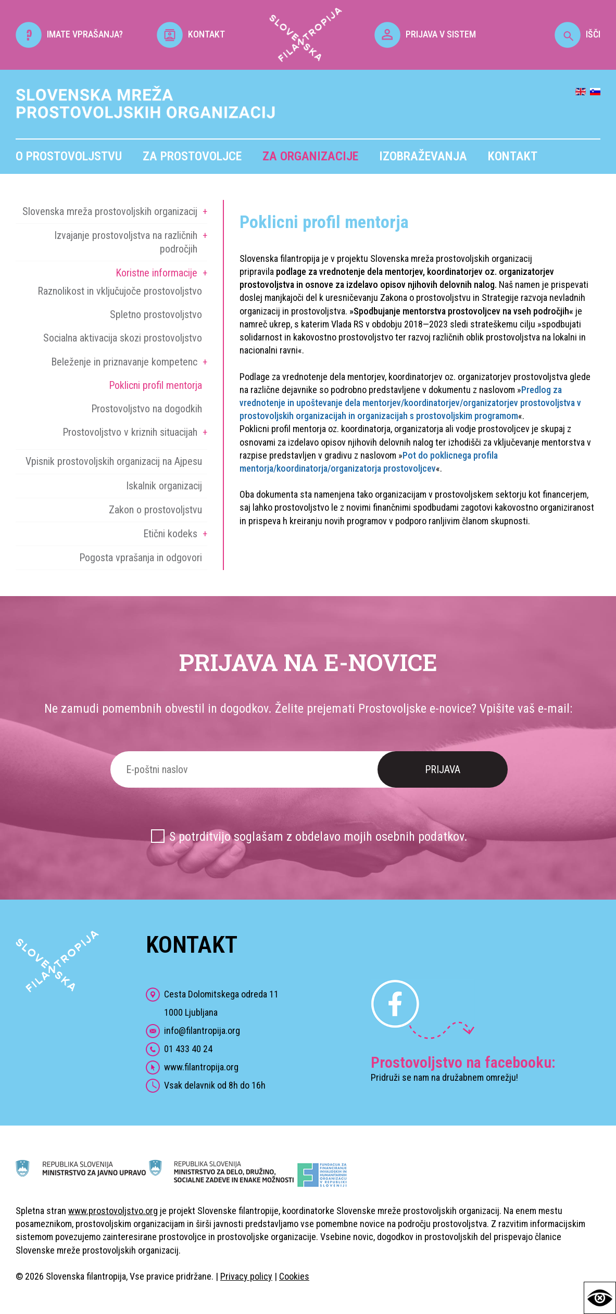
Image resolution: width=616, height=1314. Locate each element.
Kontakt (512, 156)
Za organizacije (310, 156)
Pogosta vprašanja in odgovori (140, 557)
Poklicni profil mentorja (155, 385)
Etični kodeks (170, 533)
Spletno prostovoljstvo (156, 314)
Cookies (294, 1276)
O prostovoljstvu (69, 156)
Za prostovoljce (192, 156)
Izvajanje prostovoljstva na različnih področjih (125, 242)
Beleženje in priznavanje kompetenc (124, 362)
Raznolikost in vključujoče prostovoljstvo (119, 291)
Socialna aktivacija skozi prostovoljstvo (122, 338)
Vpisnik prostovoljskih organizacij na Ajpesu (114, 461)
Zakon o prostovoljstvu (155, 509)
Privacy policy (246, 1276)
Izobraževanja (423, 156)
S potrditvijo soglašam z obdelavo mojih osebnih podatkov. (318, 836)
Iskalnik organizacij (164, 485)
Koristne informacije (156, 273)
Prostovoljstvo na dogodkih (146, 408)
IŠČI (577, 34)
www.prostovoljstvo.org (113, 1210)
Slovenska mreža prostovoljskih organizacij (109, 211)
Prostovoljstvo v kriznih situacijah (129, 432)
